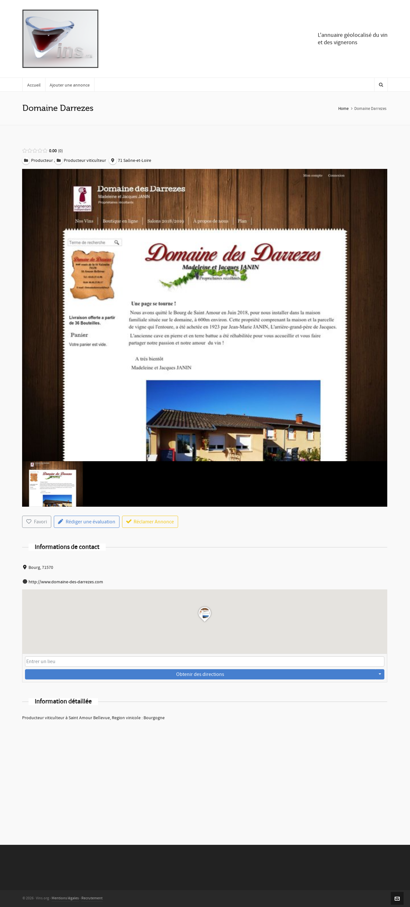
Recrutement (91, 898)
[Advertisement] (204, 774)
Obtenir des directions (200, 674)
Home (343, 108)
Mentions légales (65, 898)
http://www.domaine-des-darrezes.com (66, 582)
